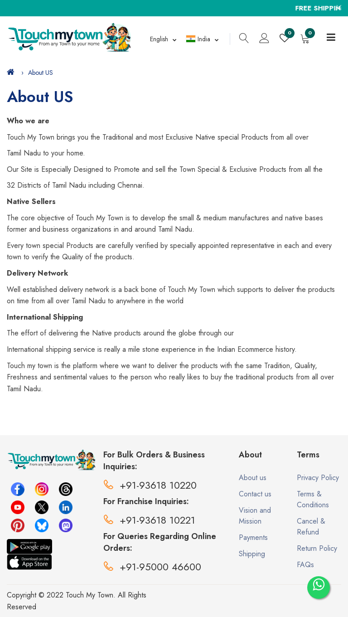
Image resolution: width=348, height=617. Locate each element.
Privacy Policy (318, 477)
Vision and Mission (255, 515)
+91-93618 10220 (150, 485)
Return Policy (317, 548)
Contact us (255, 494)
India (198, 39)
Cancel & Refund (311, 526)
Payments (253, 537)
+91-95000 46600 (152, 566)
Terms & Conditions (313, 499)
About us (252, 477)
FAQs (305, 564)
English (159, 39)
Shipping (252, 554)
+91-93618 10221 (149, 520)
